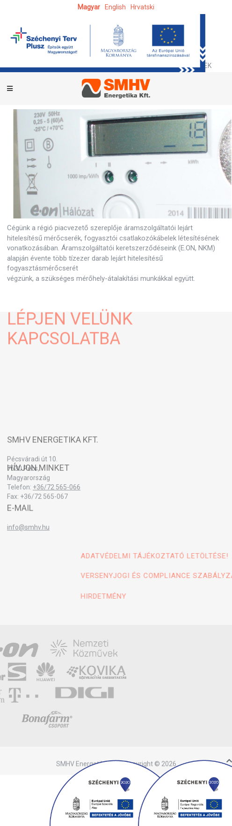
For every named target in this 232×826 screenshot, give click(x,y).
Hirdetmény (143, 596)
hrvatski (142, 7)
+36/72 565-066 (56, 493)
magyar (89, 7)
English (115, 7)
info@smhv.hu (28, 532)
